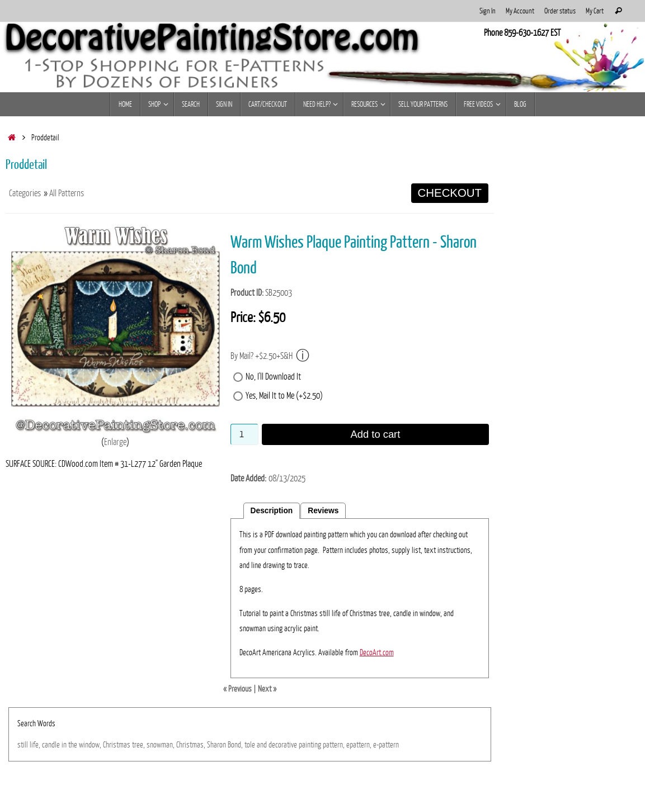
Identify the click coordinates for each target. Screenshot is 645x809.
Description (272, 511)
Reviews (323, 511)
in (64, 744)
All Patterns (66, 193)
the (72, 744)
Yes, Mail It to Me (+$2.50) (284, 396)
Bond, (235, 744)
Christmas (116, 744)
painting (310, 744)
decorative (283, 744)
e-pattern (386, 744)
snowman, (161, 744)
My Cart (595, 11)
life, (35, 744)
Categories (25, 193)
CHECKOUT (450, 193)
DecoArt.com (377, 652)
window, (90, 744)
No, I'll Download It (273, 377)
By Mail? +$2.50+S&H (269, 356)
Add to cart (376, 434)
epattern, (358, 744)
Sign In (487, 11)
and (262, 744)
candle (51, 744)
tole (249, 744)
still (22, 744)
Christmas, (190, 744)
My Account (520, 11)
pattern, (334, 744)
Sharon (216, 744)
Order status (560, 11)
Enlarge (115, 442)
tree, (138, 744)
